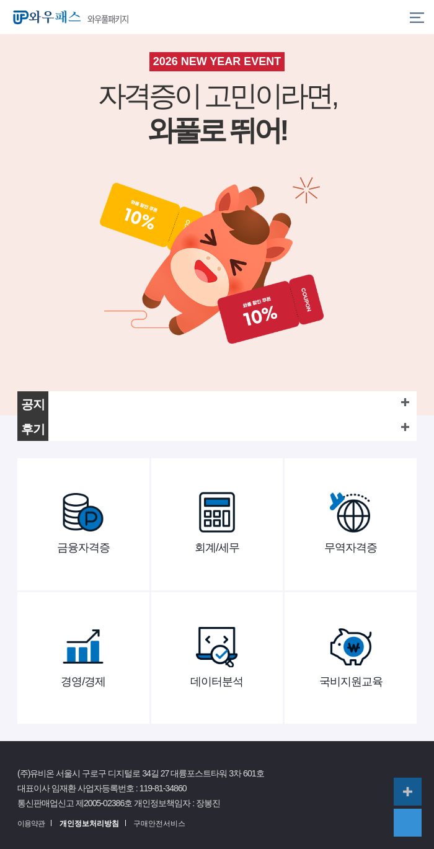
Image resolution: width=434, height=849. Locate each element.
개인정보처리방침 (89, 823)
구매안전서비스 (159, 823)
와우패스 (44, 17)
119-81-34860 (163, 788)
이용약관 (31, 823)
